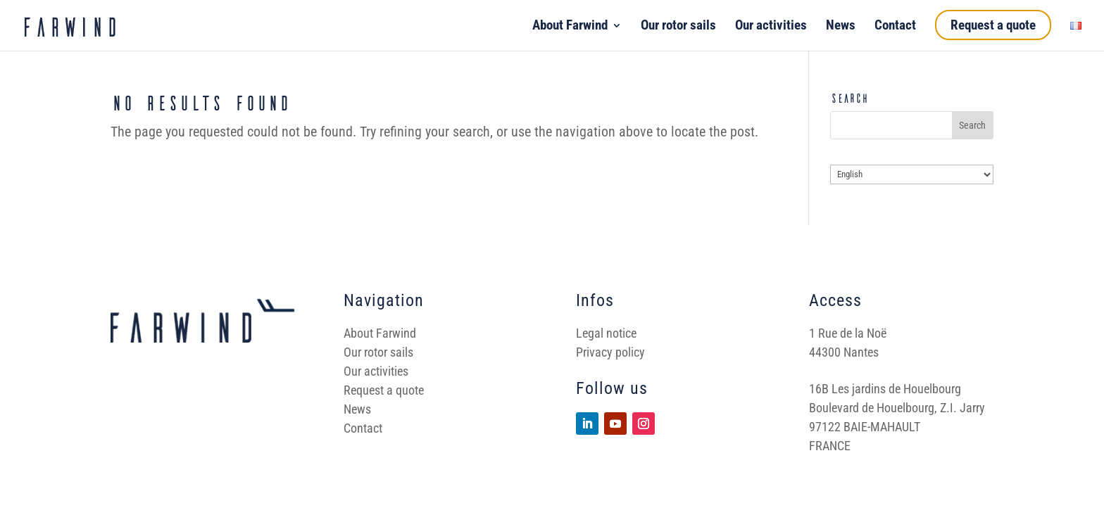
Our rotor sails (678, 26)
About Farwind (570, 26)
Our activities (771, 26)
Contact (895, 26)
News (840, 26)
